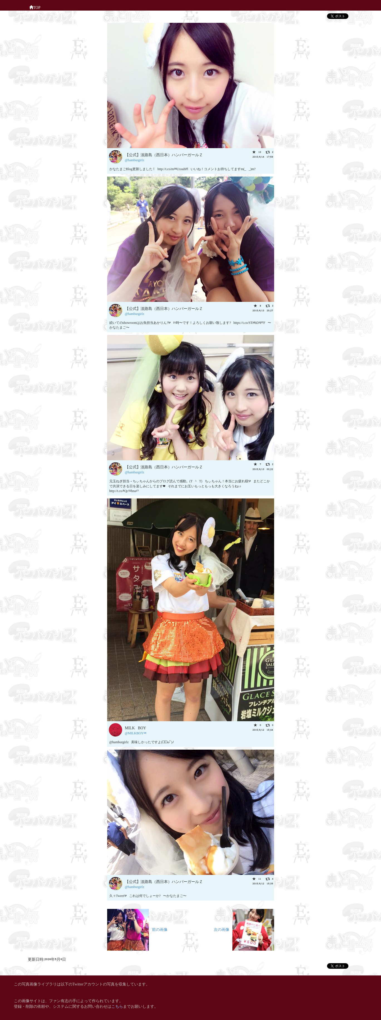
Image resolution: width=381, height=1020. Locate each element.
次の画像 (244, 929)
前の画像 (137, 929)
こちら (117, 1006)
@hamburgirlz (134, 159)
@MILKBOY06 (135, 732)
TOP (34, 7)
